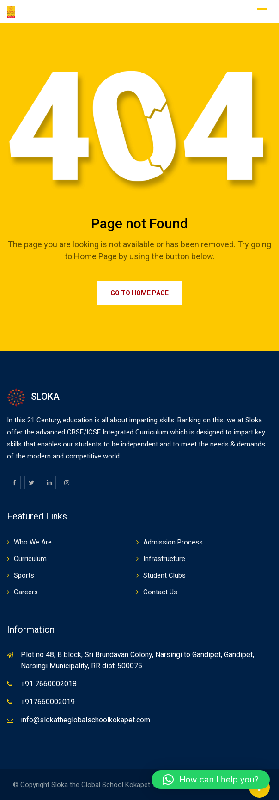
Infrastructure (164, 559)
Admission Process (173, 542)
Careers (26, 592)
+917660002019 (48, 701)
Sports (24, 575)
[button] (211, 779)
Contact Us (160, 592)
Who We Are (33, 542)
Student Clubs (164, 575)
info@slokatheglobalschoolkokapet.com (85, 719)
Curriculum (30, 559)
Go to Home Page (139, 293)
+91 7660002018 (49, 683)
